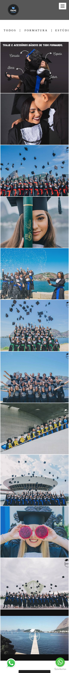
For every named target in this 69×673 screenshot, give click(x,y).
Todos (10, 30)
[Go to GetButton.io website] (60, 669)
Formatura (36, 30)
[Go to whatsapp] (60, 662)
